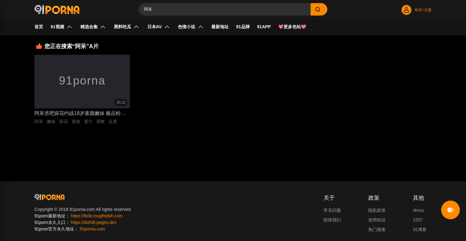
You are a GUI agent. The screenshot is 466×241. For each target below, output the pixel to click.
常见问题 (332, 210)
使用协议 (377, 219)
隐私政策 (377, 210)
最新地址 (220, 26)
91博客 (420, 229)
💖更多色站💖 (292, 26)
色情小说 (190, 27)
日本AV (158, 27)
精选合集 (93, 27)
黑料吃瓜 (126, 27)
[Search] (225, 9)
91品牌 (243, 26)
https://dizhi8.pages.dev (93, 222)
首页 (38, 26)
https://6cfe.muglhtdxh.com (97, 215)
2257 (418, 219)
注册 (428, 10)
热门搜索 (377, 229)
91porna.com (92, 228)
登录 (418, 10)
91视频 (61, 27)
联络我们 (332, 219)
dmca (418, 210)
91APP (264, 26)
